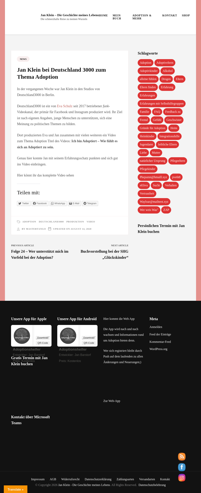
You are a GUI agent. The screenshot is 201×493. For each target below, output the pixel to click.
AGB (53, 479)
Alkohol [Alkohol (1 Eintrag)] (167, 70)
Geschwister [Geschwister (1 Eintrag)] (173, 119)
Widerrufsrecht (70, 479)
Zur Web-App (111, 400)
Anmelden (155, 327)
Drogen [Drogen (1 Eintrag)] (166, 79)
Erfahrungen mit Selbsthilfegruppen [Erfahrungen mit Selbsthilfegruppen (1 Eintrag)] (162, 103)
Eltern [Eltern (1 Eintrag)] (179, 79)
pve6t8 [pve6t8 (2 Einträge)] (176, 177)
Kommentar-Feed (160, 341)
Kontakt (169, 15)
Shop (186, 15)
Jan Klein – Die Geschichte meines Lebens (70, 15)
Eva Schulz (64, 106)
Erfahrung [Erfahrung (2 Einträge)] (167, 87)
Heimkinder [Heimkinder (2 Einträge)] (147, 136)
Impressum (37, 479)
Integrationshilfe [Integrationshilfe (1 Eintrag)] (170, 136)
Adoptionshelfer (73, 349)
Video (91, 221)
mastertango (36, 229)
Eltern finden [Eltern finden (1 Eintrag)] (148, 87)
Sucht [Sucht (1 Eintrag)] (156, 185)
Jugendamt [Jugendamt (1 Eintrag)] (146, 144)
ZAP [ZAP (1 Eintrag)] (166, 209)
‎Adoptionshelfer (27, 349)
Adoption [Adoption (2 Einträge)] (145, 62)
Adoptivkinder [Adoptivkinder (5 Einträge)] (148, 70)
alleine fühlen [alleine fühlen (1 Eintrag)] (148, 79)
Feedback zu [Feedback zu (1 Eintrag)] (172, 111)
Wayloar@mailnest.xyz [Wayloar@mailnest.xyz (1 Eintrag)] (154, 201)
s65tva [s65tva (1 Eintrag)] (144, 185)
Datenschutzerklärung (98, 479)
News (23, 59)
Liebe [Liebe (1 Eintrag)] (143, 152)
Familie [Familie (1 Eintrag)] (144, 111)
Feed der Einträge (160, 334)
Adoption (29, 221)
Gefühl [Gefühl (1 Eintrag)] (157, 119)
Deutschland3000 (51, 221)
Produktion (75, 221)
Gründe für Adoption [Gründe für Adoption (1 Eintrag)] (152, 128)
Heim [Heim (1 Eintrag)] (173, 128)
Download (42, 337)
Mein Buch (117, 17)
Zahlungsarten (125, 479)
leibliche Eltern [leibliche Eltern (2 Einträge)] (167, 144)
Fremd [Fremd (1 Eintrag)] (144, 119)
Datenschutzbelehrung (152, 485)
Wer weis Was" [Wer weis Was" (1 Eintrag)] (149, 209)
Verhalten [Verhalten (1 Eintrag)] (170, 185)
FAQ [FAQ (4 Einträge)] (157, 111)
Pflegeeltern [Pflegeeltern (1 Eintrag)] (177, 160)
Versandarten (147, 479)
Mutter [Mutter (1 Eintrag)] (156, 152)
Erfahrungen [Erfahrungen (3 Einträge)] (147, 95)
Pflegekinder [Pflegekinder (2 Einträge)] (147, 169)
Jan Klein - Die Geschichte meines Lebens (84, 485)
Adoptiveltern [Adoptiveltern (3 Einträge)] (165, 62)
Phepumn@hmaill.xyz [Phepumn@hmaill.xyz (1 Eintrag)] (153, 177)
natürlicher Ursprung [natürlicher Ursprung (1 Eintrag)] (152, 160)
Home (103, 15)
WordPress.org (158, 349)
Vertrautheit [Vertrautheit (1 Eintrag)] (147, 193)
